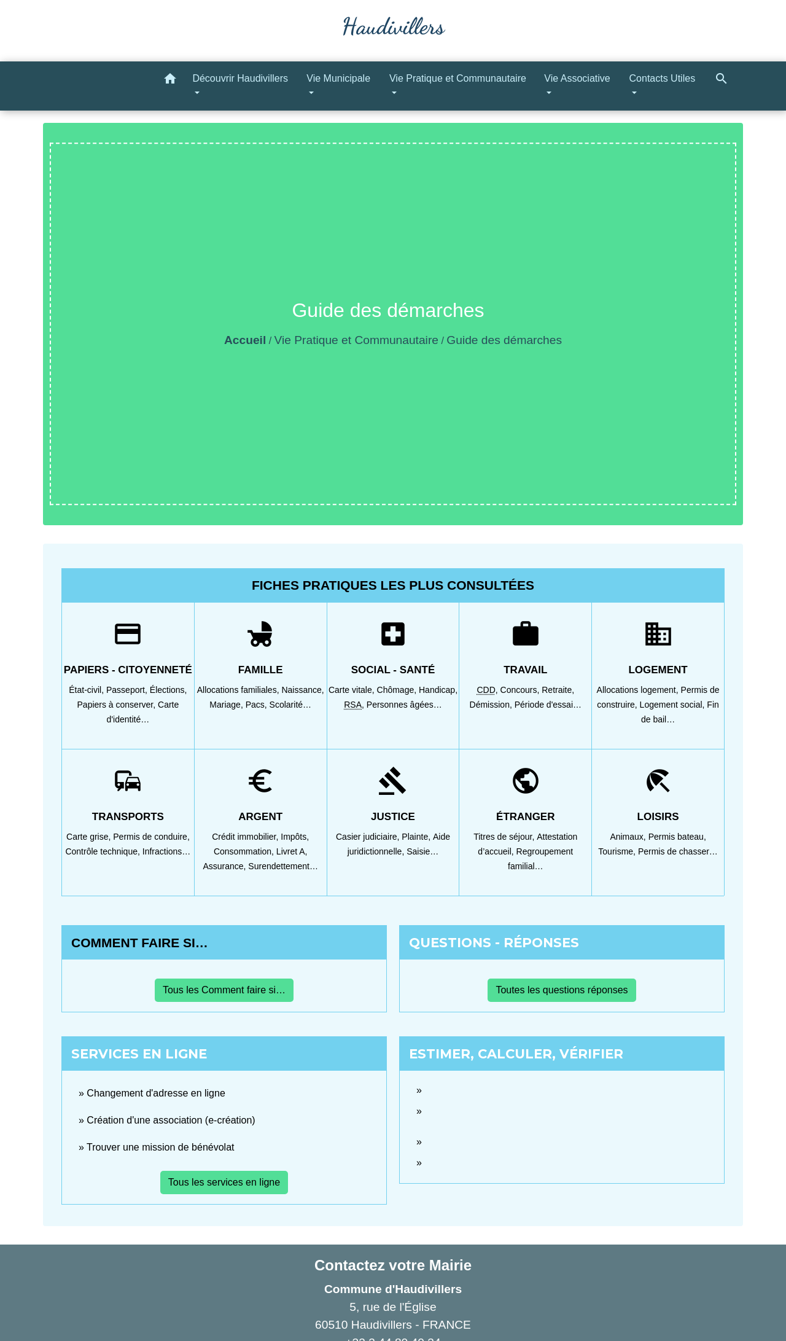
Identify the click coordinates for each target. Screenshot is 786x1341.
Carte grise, (89, 837)
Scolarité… (290, 705)
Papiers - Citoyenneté (128, 670)
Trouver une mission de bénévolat (160, 1147)
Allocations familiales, (239, 690)
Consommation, (245, 851)
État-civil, (87, 690)
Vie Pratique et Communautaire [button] (457, 78)
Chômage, (398, 690)
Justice (393, 817)
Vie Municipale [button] (338, 78)
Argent (260, 817)
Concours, (521, 690)
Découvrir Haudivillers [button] (240, 78)
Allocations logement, (639, 690)
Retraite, (558, 690)
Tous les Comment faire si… (224, 990)
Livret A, (292, 851)
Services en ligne (139, 1053)
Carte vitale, (353, 690)
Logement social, (673, 705)
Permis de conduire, (151, 837)
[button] (170, 80)
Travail (525, 670)
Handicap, (438, 690)
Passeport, (128, 690)
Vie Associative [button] (577, 78)
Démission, (492, 705)
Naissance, (302, 690)
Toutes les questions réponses (562, 990)
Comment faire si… (139, 943)
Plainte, (417, 837)
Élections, (168, 690)
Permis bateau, (677, 837)
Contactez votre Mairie (393, 1265)
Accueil (245, 340)
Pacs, (258, 705)
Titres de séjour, (505, 837)
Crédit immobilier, (246, 837)
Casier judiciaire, (369, 837)
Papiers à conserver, (117, 705)
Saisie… (422, 851)
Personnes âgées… (404, 705)
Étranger (525, 817)
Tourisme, (618, 851)
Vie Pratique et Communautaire (356, 340)
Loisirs (658, 817)
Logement (657, 670)
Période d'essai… (548, 705)
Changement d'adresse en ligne (156, 1093)
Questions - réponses (494, 942)
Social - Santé (393, 670)
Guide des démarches (504, 340)
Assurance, (225, 866)
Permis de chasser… (678, 851)
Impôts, (295, 837)
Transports (128, 817)
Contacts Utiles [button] (662, 78)
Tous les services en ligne (224, 1182)
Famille (260, 670)
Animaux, (629, 837)
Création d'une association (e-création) (171, 1120)
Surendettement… (283, 866)
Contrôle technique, (103, 851)
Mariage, (227, 705)
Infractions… (166, 851)
